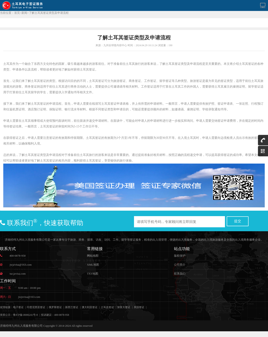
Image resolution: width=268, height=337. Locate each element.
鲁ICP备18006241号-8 (25, 314)
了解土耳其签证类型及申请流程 (49, 12)
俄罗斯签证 (55, 307)
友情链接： (6, 307)
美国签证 (139, 307)
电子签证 (18, 307)
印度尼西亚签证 (36, 307)
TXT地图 (92, 273)
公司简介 (179, 264)
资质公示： (6, 314)
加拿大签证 (123, 307)
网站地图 (92, 255)
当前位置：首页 (10, 12)
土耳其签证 (107, 307)
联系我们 (179, 273)
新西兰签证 (71, 307)
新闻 (24, 12)
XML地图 (93, 264)
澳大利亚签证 (89, 307)
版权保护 (179, 255)
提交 (237, 221)
